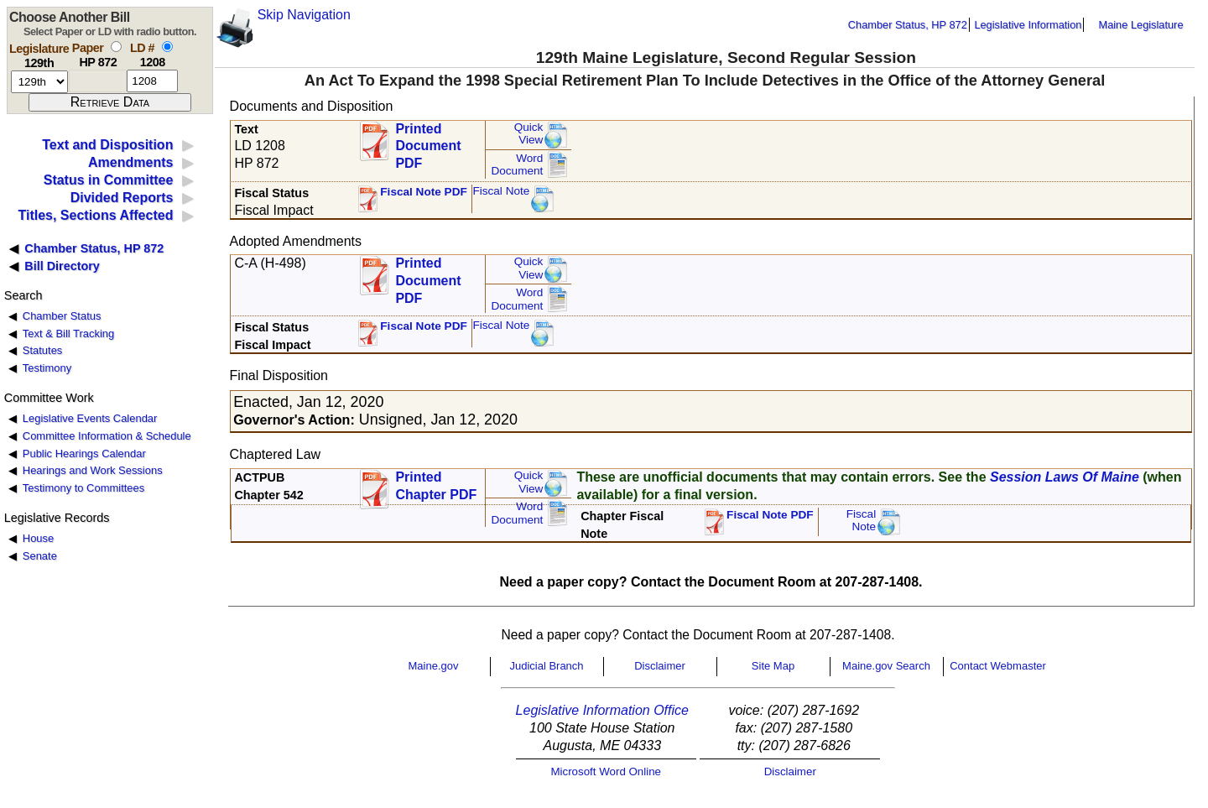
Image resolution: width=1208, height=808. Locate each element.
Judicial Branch (546, 665)
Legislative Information (1027, 24)
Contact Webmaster (998, 665)
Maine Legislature (1140, 24)
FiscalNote (861, 521)
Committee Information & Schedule (107, 436)
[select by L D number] (167, 46)
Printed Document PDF (428, 141)
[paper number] (98, 81)
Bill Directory (62, 266)
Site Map (773, 665)
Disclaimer (659, 665)
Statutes (43, 350)
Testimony (47, 368)
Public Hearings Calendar (84, 453)
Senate (40, 556)
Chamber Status (62, 316)
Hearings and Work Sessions (93, 470)
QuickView (529, 134)
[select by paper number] (116, 46)
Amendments (130, 162)
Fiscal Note (500, 191)
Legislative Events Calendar (90, 418)
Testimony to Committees (83, 488)
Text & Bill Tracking (68, 333)
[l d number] (152, 81)
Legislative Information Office (602, 710)
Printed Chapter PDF (435, 486)
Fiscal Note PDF (423, 191)
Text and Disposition (107, 145)
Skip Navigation (304, 15)
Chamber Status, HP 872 (907, 24)
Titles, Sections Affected (95, 215)
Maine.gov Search (886, 665)
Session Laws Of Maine (1064, 477)
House (38, 538)
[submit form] (110, 102)
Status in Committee (109, 180)
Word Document (517, 165)
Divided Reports (122, 197)
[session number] (39, 81)
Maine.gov (434, 665)
